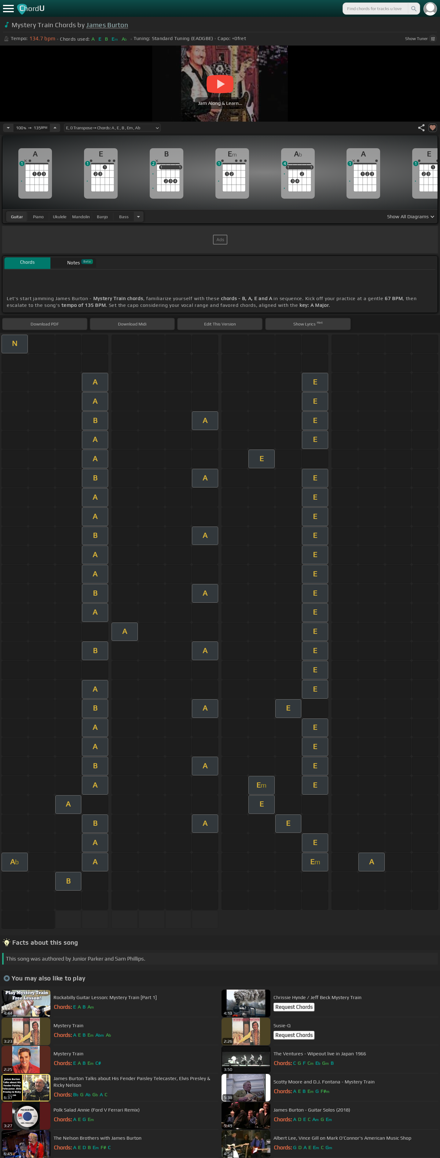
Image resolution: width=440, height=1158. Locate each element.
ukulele (59, 216)
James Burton (107, 25)
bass (124, 216)
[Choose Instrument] (138, 216)
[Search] (413, 8)
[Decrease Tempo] (8, 127)
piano (38, 216)
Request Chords (294, 1007)
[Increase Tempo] (55, 127)
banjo (102, 216)
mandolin (81, 216)
